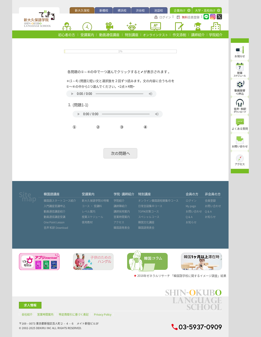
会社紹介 (27, 314)
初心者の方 (66, 34)
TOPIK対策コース (148, 211)
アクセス (119, 222)
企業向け (179, 10)
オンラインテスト (155, 34)
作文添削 (179, 34)
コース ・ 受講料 (92, 206)
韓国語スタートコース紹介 (60, 201)
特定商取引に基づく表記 (74, 314)
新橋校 (103, 10)
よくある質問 (240, 129)
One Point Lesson (54, 222)
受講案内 (87, 34)
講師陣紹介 (120, 206)
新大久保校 (82, 10)
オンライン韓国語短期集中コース (158, 201)
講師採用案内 (122, 211)
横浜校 (122, 10)
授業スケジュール (92, 217)
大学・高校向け (205, 10)
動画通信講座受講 (54, 217)
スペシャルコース (148, 217)
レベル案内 (88, 211)
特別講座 (131, 34)
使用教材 (87, 222)
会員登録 (190, 17)
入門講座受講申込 (54, 206)
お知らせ (191, 222)
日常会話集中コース (150, 206)
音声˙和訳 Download (56, 228)
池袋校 (158, 10)
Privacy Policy (102, 314)
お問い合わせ (194, 211)
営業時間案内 (122, 217)
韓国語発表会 (122, 228)
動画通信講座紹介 (54, 211)
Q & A (189, 217)
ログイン (165, 17)
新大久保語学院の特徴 (95, 201)
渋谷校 (140, 10)
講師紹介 (198, 34)
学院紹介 (215, 34)
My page (191, 206)
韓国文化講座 (146, 222)
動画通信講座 (109, 34)
